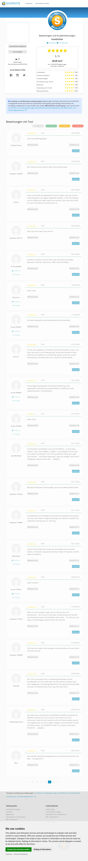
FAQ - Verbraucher (12, 819)
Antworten (76, 151)
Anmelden (9, 812)
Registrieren (10, 814)
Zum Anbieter (17, 52)
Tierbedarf (51, 43)
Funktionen (28, 3)
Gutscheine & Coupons (13, 809)
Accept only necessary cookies (18, 849)
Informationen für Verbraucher (15, 817)
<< (32, 782)
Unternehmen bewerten (17, 46)
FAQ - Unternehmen (52, 817)
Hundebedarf (62, 43)
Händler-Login (50, 809)
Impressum (9, 854)
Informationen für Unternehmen (56, 814)
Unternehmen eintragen (53, 812)
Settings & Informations (42, 849)
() (74, 145)
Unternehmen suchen (42, 3)
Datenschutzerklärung (20, 854)
